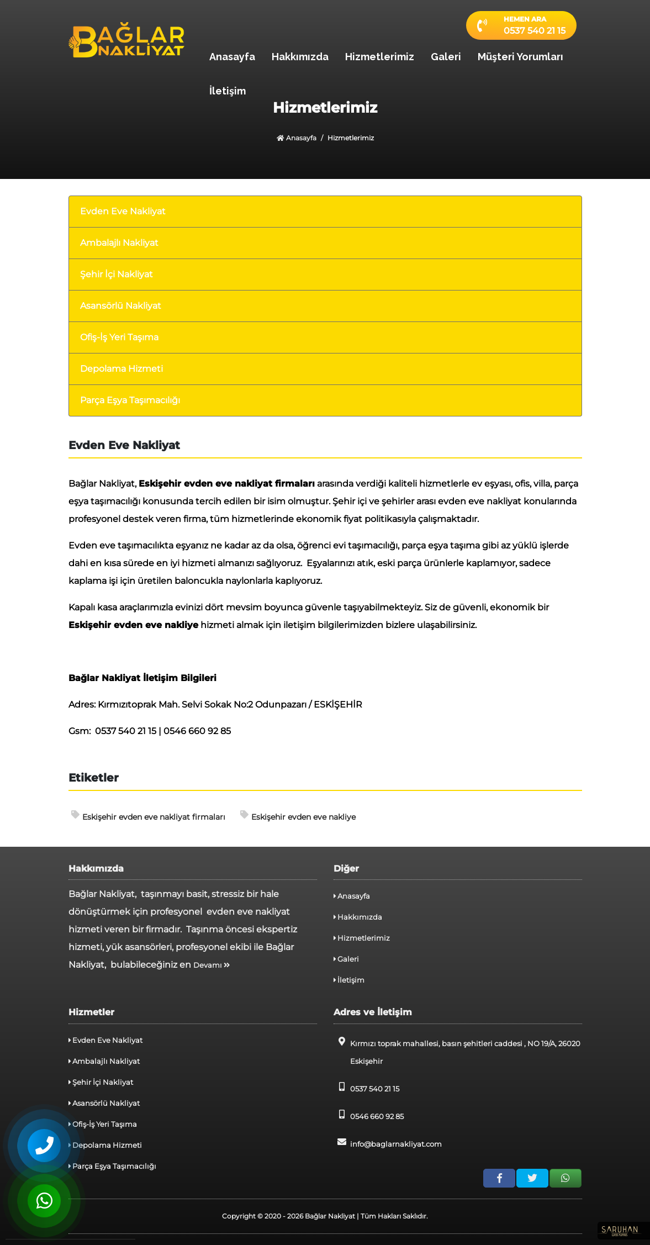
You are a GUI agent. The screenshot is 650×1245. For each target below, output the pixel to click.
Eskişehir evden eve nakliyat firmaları (148, 816)
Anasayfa (232, 56)
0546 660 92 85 (369, 1115)
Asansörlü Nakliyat (120, 305)
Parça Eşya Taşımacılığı (130, 400)
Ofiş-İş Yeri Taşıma (119, 337)
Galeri (446, 56)
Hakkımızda (300, 56)
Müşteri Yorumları (520, 56)
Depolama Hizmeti (121, 368)
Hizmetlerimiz (379, 56)
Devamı (211, 965)
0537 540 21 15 (366, 1087)
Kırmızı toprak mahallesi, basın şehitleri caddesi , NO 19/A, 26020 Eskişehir (457, 1051)
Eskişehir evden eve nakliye (298, 816)
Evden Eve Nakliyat (123, 211)
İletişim (227, 91)
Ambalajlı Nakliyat (119, 243)
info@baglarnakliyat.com (388, 1142)
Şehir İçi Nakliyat (116, 274)
